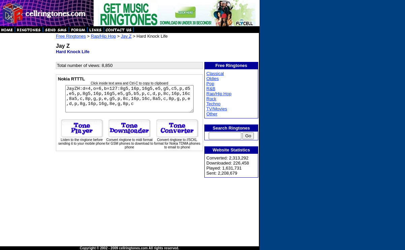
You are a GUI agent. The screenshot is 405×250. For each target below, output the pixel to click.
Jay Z (126, 36)
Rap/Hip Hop (103, 36)
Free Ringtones (71, 36)
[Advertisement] (28, 135)
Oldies (213, 78)
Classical (215, 73)
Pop (210, 83)
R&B (211, 88)
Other (212, 113)
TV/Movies (217, 108)
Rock (212, 98)
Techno (214, 103)
